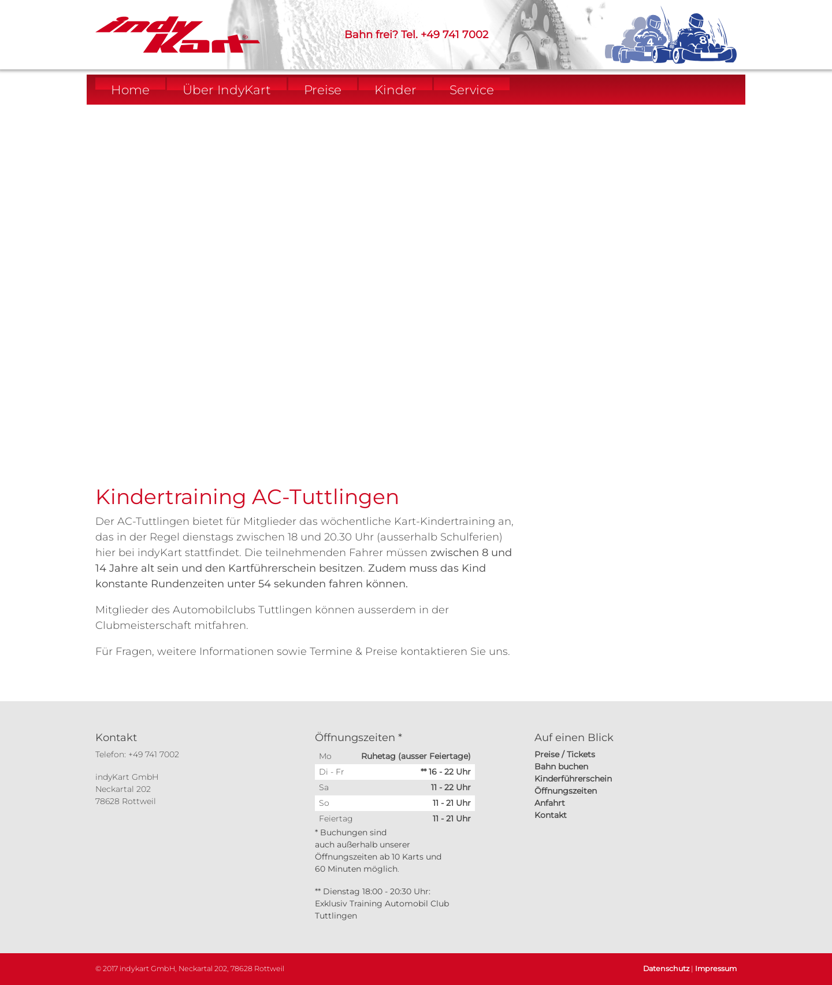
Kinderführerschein (573, 778)
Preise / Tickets (564, 754)
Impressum (716, 968)
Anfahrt (549, 803)
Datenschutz (666, 968)
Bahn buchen (561, 766)
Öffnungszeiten (565, 791)
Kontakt (550, 815)
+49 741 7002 (454, 34)
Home (130, 89)
